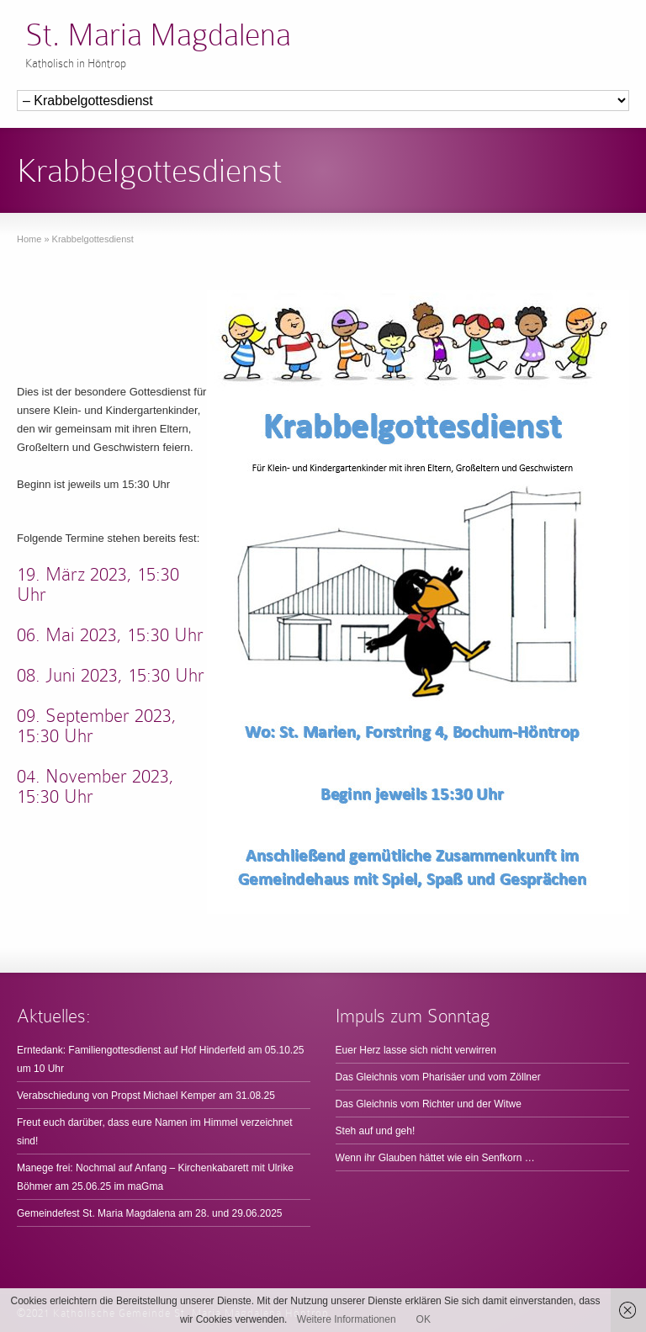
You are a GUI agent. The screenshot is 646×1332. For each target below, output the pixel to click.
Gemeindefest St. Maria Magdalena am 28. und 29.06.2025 (150, 1213)
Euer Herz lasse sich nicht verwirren (416, 1050)
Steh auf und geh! (376, 1131)
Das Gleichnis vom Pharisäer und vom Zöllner (438, 1077)
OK (423, 1319)
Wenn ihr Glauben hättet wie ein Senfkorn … (435, 1158)
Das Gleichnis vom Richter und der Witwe (429, 1104)
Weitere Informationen (346, 1319)
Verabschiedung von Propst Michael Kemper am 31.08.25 (146, 1095)
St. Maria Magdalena (158, 35)
